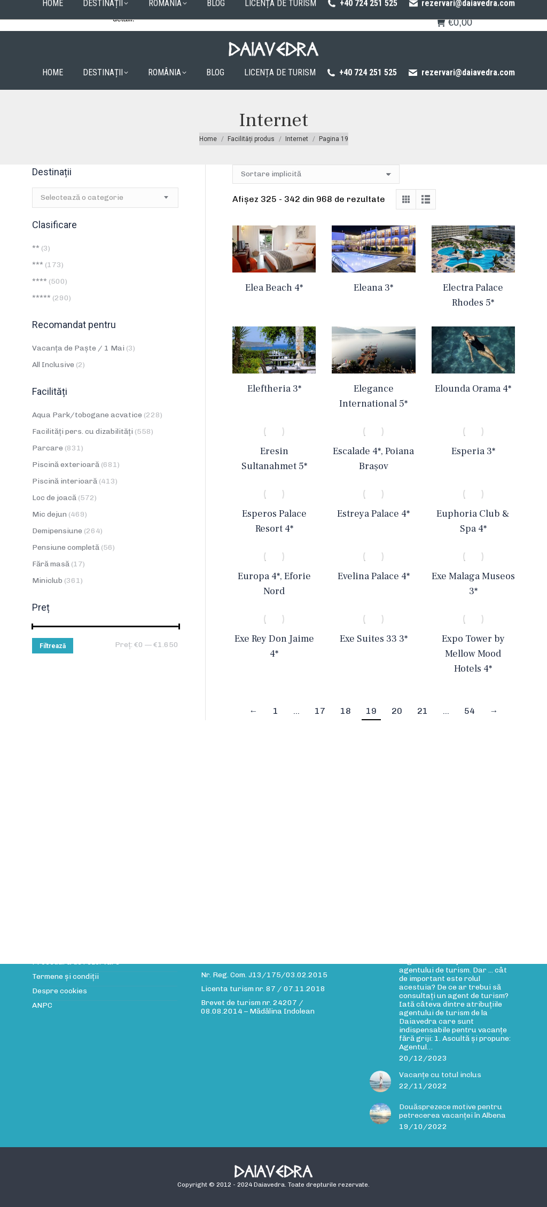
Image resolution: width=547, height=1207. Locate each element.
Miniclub (47, 580)
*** (37, 264)
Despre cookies (59, 991)
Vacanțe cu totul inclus (440, 1075)
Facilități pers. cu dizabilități (82, 431)
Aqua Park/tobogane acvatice (87, 414)
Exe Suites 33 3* (374, 639)
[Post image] (380, 1081)
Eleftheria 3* (274, 389)
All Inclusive (53, 364)
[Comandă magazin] (316, 174)
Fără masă (50, 564)
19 (371, 711)
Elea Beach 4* (274, 288)
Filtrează (53, 646)
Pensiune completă (65, 547)
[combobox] (105, 198)
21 (422, 711)
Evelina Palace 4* (374, 576)
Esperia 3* (473, 451)
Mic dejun (49, 514)
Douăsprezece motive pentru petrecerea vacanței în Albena (452, 1111)
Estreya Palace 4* (373, 514)
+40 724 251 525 (361, 72)
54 (469, 711)
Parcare (47, 448)
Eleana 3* (373, 288)
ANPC (42, 1005)
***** (41, 297)
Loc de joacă (54, 497)
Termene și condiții (65, 976)
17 (320, 711)
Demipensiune (57, 530)
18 (345, 711)
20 (397, 711)
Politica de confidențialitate (323, 9)
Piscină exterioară (65, 464)
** (36, 248)
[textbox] (82, 198)
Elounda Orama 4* (473, 389)
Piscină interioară (64, 481)
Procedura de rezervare (229, 9)
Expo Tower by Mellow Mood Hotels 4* (473, 654)
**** (39, 281)
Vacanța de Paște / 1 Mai (78, 348)
